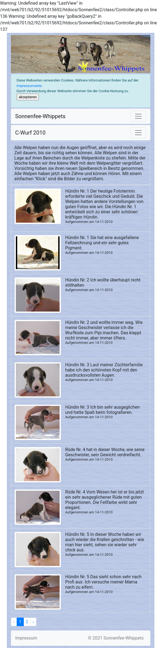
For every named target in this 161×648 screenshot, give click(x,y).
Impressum (26, 638)
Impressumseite (29, 86)
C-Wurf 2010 (30, 132)
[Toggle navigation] (138, 116)
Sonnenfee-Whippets (40, 116)
